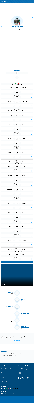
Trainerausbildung (20, 368)
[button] (1, 26)
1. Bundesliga (3, 377)
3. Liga (2, 380)
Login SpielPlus (20, 373)
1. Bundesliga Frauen (4, 382)
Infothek (2, 372)
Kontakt (2, 373)
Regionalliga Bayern (4, 381)
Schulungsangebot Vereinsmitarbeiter (23, 369)
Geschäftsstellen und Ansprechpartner (6, 368)
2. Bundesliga (3, 378)
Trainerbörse (19, 372)
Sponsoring (2, 369)
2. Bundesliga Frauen (4, 384)
